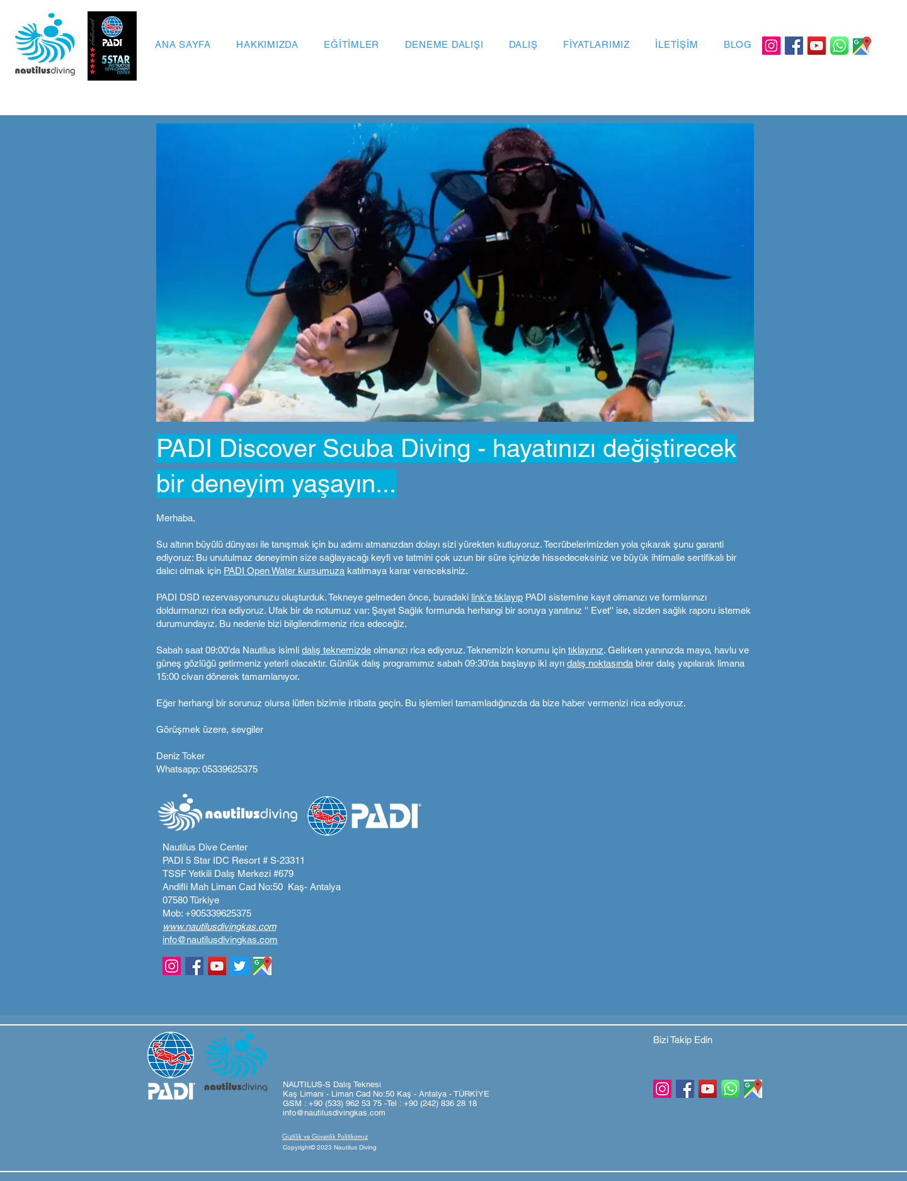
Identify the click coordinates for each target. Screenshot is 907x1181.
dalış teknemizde (336, 650)
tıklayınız (585, 650)
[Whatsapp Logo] (839, 46)
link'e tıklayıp (497, 597)
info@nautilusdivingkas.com (220, 939)
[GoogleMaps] (862, 46)
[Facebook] (794, 46)
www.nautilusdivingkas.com (219, 926)
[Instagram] (771, 46)
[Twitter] (240, 966)
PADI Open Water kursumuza (284, 570)
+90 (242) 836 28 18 (440, 1103)
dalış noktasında (600, 663)
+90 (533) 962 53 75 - (348, 1103)
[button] (327, 1148)
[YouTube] (816, 46)
